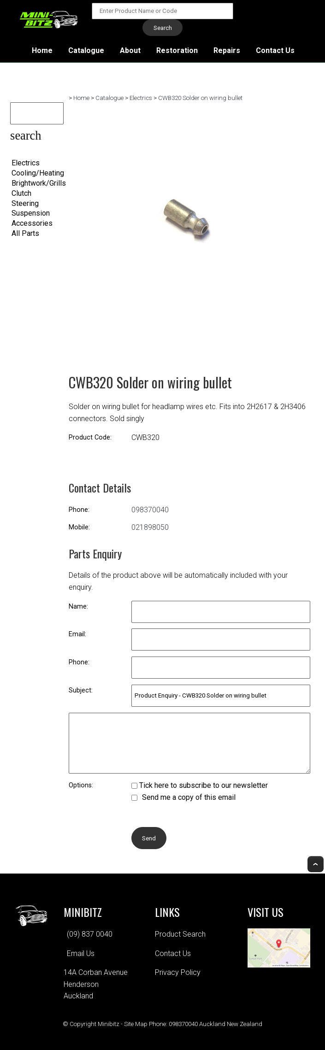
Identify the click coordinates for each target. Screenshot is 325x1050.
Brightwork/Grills (39, 183)
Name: (78, 606)
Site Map (136, 1024)
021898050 (150, 527)
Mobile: (79, 527)
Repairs (226, 50)
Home (42, 50)
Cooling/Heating (38, 173)
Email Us (81, 953)
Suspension (31, 213)
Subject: (81, 690)
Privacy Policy (178, 972)
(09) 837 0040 (89, 934)
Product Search (180, 934)
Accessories (32, 223)
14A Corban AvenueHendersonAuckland (96, 984)
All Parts (25, 233)
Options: (81, 785)
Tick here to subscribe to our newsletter (199, 785)
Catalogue (86, 50)
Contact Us (275, 50)
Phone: (79, 510)
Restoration (177, 50)
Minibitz (108, 1024)
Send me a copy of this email (183, 797)
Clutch (21, 193)
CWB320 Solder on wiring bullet (200, 97)
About (130, 50)
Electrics (26, 162)
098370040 (150, 509)
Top (315, 864)
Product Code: (90, 437)
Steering (25, 203)
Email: (77, 634)
